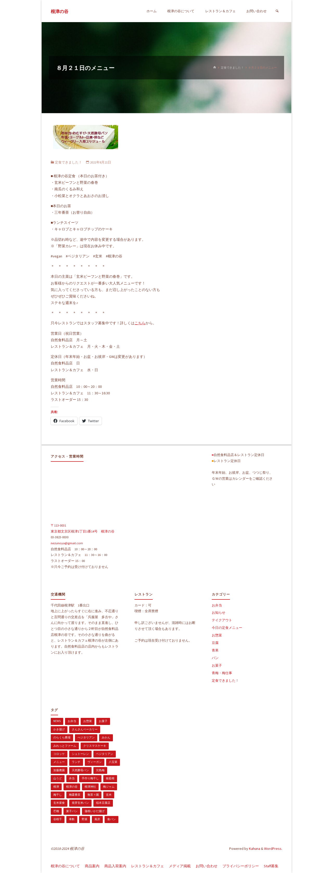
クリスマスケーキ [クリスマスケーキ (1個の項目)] (94, 746)
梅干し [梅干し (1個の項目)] (57, 794)
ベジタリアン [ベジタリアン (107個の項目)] (104, 754)
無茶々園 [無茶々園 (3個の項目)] (93, 794)
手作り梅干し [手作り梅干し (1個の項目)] (90, 778)
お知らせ (218, 613)
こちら (140, 323)
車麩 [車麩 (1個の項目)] (72, 819)
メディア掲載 (180, 866)
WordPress (272, 848)
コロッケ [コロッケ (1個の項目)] (59, 754)
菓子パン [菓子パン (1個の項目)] (72, 811)
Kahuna (254, 848)
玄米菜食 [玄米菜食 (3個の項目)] (59, 803)
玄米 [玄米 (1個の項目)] (109, 794)
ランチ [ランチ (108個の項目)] (76, 762)
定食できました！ (232, 67)
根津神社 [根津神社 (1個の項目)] (90, 786)
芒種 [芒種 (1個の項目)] (56, 811)
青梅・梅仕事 (222, 673)
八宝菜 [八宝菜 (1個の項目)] (113, 762)
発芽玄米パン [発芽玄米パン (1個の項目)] (80, 803)
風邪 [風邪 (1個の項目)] (97, 819)
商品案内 (92, 866)
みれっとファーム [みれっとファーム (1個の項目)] (64, 746)
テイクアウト (222, 620)
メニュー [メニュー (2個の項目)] (59, 762)
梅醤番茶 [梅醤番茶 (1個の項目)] (74, 794)
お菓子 (217, 665)
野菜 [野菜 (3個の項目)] (84, 819)
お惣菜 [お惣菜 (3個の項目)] (87, 721)
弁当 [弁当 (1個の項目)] (72, 778)
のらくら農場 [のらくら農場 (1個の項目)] (62, 737)
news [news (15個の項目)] (57, 721)
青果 (215, 650)
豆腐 (215, 643)
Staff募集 (271, 866)
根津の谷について (65, 866)
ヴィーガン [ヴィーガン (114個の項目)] (94, 762)
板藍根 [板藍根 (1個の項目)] (110, 778)
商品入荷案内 (115, 866)
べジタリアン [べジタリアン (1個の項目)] (86, 737)
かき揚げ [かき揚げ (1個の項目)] (59, 729)
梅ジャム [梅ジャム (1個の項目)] (108, 786)
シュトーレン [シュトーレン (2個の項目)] (80, 754)
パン (215, 658)
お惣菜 (217, 635)
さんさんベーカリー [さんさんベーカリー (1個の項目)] (85, 729)
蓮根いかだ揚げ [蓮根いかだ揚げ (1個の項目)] (95, 811)
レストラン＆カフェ (147, 866)
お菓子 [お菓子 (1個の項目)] (103, 721)
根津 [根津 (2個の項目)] (56, 786)
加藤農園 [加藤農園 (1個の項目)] (59, 770)
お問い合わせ (206, 866)
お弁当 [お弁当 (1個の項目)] (72, 721)
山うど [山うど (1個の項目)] (57, 778)
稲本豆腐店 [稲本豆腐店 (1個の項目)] (103, 803)
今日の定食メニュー (227, 628)
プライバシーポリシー (240, 866)
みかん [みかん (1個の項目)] (106, 737)
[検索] (277, 11)
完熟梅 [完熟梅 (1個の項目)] (100, 770)
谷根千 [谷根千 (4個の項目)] (57, 819)
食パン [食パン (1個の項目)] (111, 819)
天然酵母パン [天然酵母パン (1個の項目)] (80, 770)
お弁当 (217, 605)
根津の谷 (59, 11)
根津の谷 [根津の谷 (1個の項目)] (72, 786)
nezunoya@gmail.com (67, 543)
